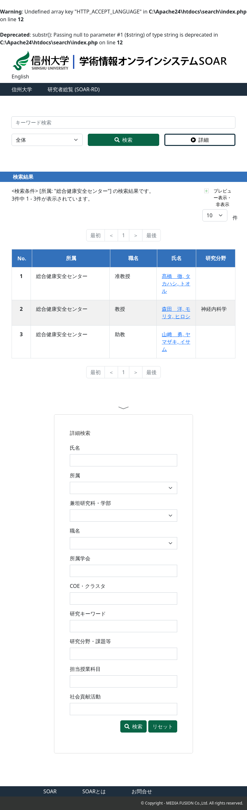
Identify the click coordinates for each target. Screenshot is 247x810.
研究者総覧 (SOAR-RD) (74, 89)
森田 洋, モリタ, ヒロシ (176, 312)
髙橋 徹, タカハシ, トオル (176, 283)
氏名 (75, 447)
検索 (123, 139)
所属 (75, 475)
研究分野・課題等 (90, 641)
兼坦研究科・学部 (90, 503)
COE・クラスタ (87, 586)
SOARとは (94, 791)
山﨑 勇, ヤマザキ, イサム (176, 342)
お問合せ (142, 791)
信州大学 (22, 89)
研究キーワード (88, 613)
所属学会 (80, 558)
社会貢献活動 (85, 696)
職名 (75, 530)
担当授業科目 (85, 668)
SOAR (50, 791)
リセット (162, 726)
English (20, 76)
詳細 (200, 139)
